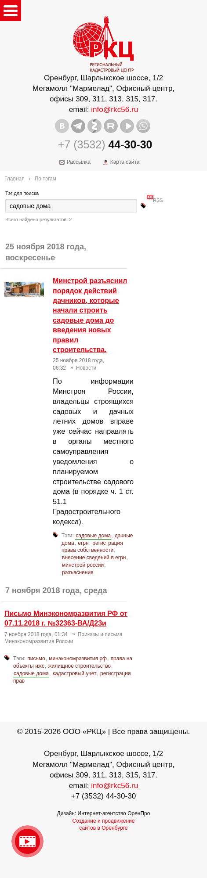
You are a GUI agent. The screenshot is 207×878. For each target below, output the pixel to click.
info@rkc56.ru (114, 109)
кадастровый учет (75, 673)
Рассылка (79, 162)
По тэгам (45, 179)
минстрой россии (83, 565)
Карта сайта (125, 162)
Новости (86, 368)
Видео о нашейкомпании (27, 841)
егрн (83, 543)
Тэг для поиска (22, 193)
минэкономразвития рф (78, 658)
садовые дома (93, 536)
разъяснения (78, 572)
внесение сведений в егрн (94, 557)
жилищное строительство (79, 666)
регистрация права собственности (92, 547)
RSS (158, 196)
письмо (36, 658)
